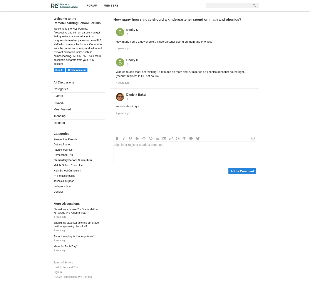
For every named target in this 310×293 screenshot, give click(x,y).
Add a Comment (242, 171)
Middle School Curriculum (69, 165)
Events (58, 96)
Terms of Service (63, 262)
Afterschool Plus (63, 149)
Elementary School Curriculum (73, 160)
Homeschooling (66, 175)
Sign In (59, 70)
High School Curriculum (67, 170)
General (58, 191)
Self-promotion (62, 186)
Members (111, 5)
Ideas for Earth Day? (66, 246)
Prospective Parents (65, 139)
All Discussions (64, 82)
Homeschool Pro (63, 154)
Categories (61, 89)
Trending (60, 116)
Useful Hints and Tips (66, 267)
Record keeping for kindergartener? (74, 236)
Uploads (59, 123)
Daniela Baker (136, 94)
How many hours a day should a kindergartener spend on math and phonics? (177, 19)
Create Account (77, 70)
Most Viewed (62, 109)
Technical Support (64, 181)
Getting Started (62, 144)
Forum (92, 5)
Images (59, 102)
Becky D (132, 30)
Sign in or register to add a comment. (185, 153)
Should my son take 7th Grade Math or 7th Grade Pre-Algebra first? (76, 211)
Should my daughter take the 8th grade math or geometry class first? (76, 224)
